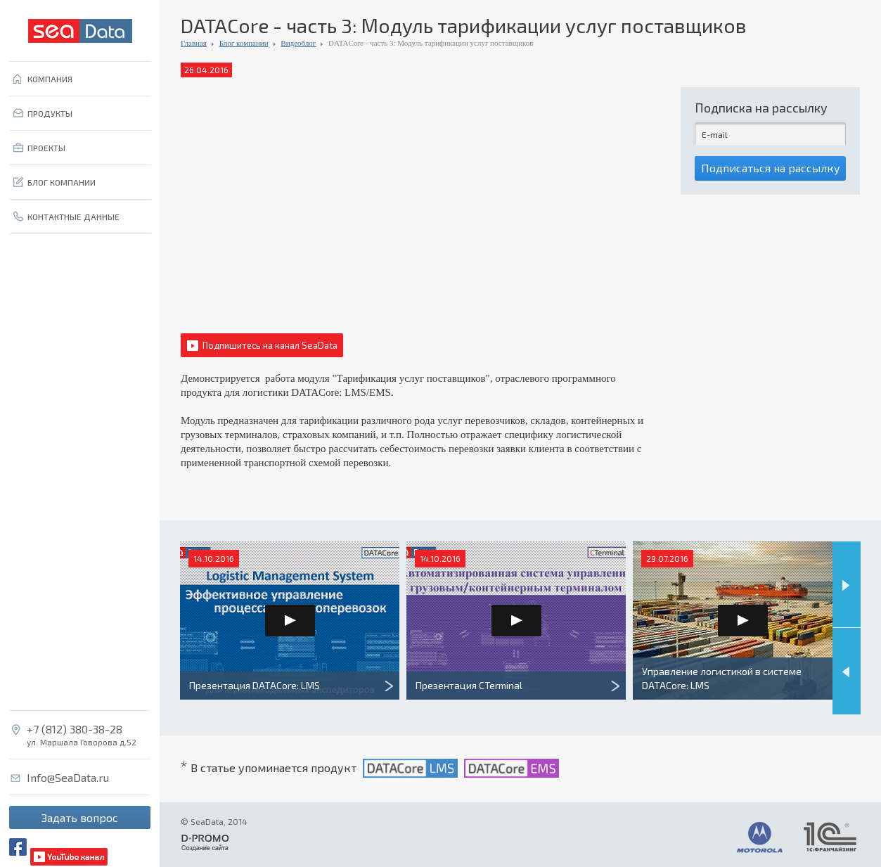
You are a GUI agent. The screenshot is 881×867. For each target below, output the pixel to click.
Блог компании (244, 43)
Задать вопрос (79, 817)
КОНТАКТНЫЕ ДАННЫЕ (73, 216)
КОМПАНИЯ (49, 79)
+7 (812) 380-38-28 (74, 729)
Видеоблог (298, 43)
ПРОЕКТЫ (46, 148)
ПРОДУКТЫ (49, 113)
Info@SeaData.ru (68, 777)
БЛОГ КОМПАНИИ (61, 182)
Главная (194, 43)
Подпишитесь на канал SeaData (269, 345)
